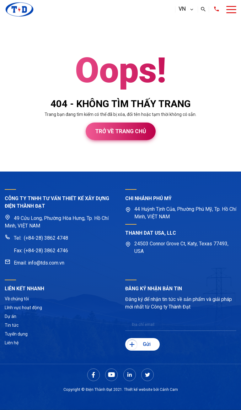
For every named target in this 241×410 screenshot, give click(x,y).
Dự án (10, 316)
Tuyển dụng (16, 333)
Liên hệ (12, 342)
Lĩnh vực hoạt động (23, 307)
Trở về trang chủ (120, 131)
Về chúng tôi (17, 298)
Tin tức (12, 325)
